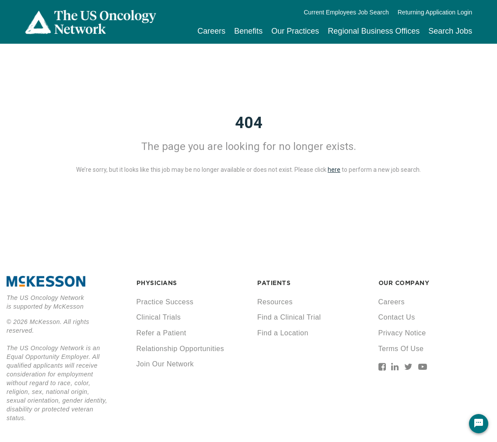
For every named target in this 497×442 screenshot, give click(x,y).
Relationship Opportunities (180, 348)
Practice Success (165, 302)
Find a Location (282, 333)
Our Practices (295, 31)
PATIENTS (273, 282)
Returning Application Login (435, 12)
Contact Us (396, 317)
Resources (275, 302)
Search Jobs (450, 31)
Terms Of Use (401, 348)
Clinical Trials (158, 317)
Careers (211, 31)
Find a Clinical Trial (289, 317)
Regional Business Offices (374, 31)
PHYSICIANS (156, 282)
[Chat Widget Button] (478, 423)
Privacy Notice (402, 333)
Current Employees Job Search (346, 12)
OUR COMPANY (404, 282)
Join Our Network (165, 364)
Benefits (248, 31)
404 (248, 123)
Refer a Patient (161, 333)
